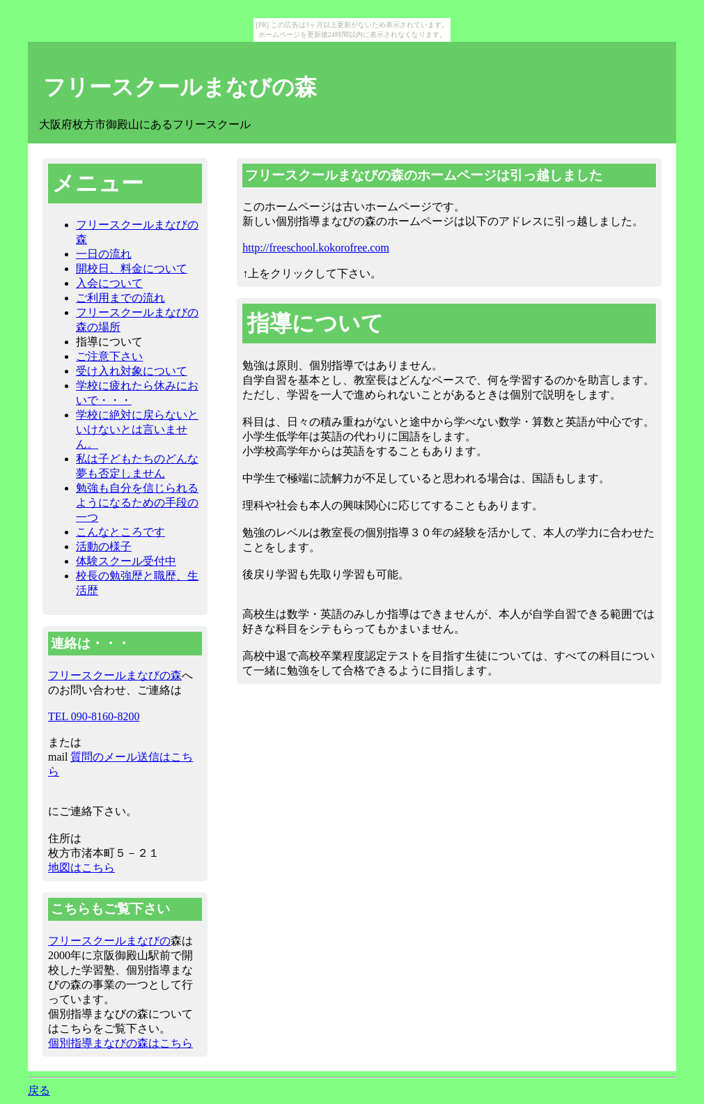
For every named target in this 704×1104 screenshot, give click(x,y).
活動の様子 (104, 546)
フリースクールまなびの (109, 941)
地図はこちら (81, 867)
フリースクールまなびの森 (180, 87)
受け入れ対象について (131, 371)
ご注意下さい (109, 356)
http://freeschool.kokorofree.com (315, 248)
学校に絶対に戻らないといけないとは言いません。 (137, 429)
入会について (109, 283)
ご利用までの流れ (120, 298)
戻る (39, 1090)
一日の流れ (104, 254)
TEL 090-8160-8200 (93, 716)
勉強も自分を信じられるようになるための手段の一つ (137, 502)
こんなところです (120, 532)
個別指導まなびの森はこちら (120, 1043)
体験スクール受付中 (126, 561)
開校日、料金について (131, 268)
